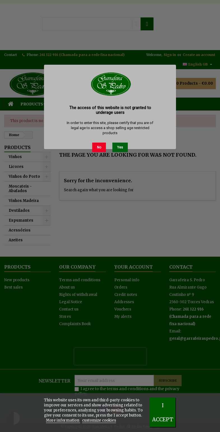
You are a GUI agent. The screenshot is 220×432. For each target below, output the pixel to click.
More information (63, 420)
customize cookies (99, 420)
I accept (162, 412)
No (99, 147)
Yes (120, 147)
